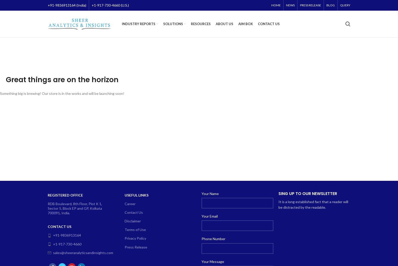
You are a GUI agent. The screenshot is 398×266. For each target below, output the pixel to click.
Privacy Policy (135, 238)
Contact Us (59, 226)
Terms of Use (135, 229)
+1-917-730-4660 (64, 244)
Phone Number (213, 239)
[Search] (348, 24)
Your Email (210, 216)
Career (130, 204)
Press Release (136, 247)
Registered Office (65, 195)
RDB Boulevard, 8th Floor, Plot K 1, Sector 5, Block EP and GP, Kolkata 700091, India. (75, 208)
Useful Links (136, 195)
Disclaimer (133, 221)
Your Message (213, 261)
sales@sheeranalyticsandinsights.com (79, 253)
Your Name (210, 193)
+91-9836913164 (64, 235)
